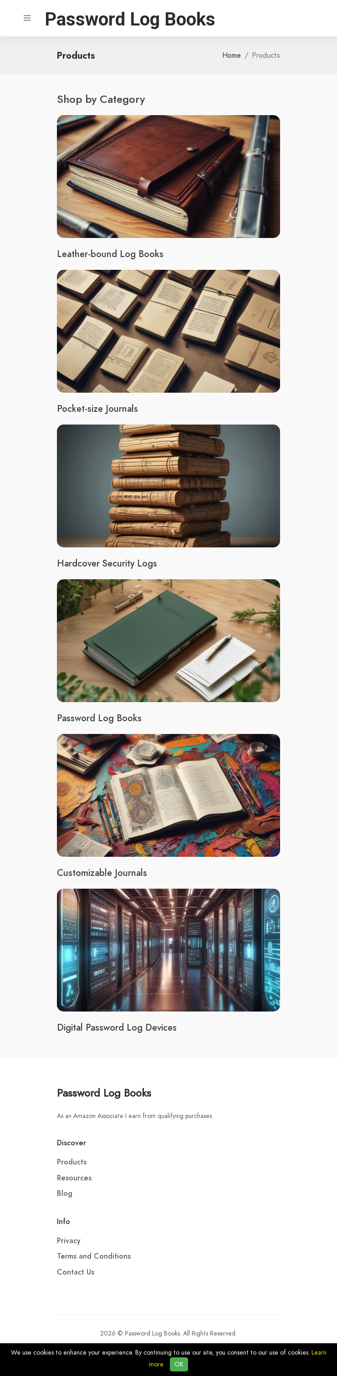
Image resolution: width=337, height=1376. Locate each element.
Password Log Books (99, 718)
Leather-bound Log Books (110, 254)
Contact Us (75, 1272)
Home (231, 56)
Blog (64, 1194)
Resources (74, 1178)
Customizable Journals (102, 872)
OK (179, 1364)
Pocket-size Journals (97, 408)
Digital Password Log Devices (117, 1027)
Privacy (69, 1241)
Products (72, 1162)
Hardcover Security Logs (107, 563)
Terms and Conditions (94, 1256)
